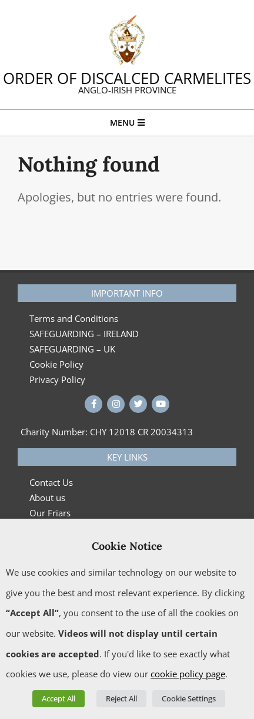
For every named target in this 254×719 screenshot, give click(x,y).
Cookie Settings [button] (189, 698)
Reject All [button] (121, 698)
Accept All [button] (58, 698)
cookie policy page (188, 674)
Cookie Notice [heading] (127, 546)
